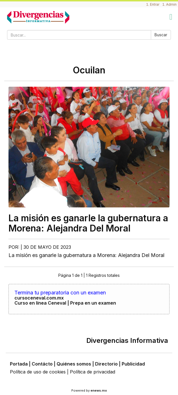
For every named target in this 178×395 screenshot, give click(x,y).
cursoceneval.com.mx (39, 298)
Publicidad (133, 364)
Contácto (42, 364)
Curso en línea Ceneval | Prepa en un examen (65, 303)
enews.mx (99, 390)
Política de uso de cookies (38, 372)
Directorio (106, 364)
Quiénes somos (74, 364)
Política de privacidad (92, 372)
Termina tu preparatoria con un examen (60, 293)
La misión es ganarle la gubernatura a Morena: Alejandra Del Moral (88, 223)
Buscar (161, 34)
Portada (19, 364)
